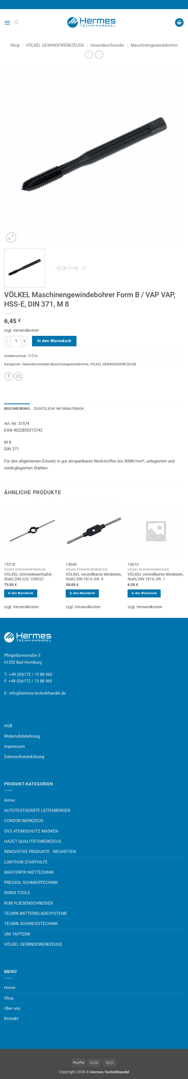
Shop (15, 45)
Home (9, 987)
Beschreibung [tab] (17, 409)
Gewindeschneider (107, 45)
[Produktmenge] (16, 341)
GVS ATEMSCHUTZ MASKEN (31, 831)
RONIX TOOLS (17, 892)
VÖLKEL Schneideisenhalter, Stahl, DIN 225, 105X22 (28, 576)
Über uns (12, 1008)
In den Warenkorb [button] (20, 593)
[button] (7, 22)
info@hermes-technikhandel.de (37, 693)
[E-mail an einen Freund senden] (18, 376)
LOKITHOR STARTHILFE (26, 862)
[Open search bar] (16, 22)
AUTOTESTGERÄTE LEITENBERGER (37, 810)
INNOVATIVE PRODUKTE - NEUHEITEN (40, 851)
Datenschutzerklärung (24, 756)
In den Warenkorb (54, 340)
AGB (8, 725)
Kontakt (11, 1018)
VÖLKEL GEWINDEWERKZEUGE (55, 45)
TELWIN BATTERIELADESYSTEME (35, 913)
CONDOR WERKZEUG (23, 820)
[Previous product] (99, 55)
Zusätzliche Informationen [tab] (59, 409)
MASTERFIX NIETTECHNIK (29, 872)
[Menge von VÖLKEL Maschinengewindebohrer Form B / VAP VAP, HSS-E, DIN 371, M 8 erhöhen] (24, 341)
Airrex (9, 800)
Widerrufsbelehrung (22, 736)
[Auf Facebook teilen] (9, 376)
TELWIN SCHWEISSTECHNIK (31, 923)
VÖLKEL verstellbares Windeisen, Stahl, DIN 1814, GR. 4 (94, 576)
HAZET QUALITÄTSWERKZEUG (32, 841)
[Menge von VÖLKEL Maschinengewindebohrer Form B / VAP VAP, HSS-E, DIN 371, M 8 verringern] (7, 341)
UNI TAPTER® (17, 934)
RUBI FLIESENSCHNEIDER (28, 903)
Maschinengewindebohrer (154, 45)
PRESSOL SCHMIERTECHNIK (31, 882)
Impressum (14, 746)
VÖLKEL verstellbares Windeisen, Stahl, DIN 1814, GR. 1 (156, 576)
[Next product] (89, 55)
